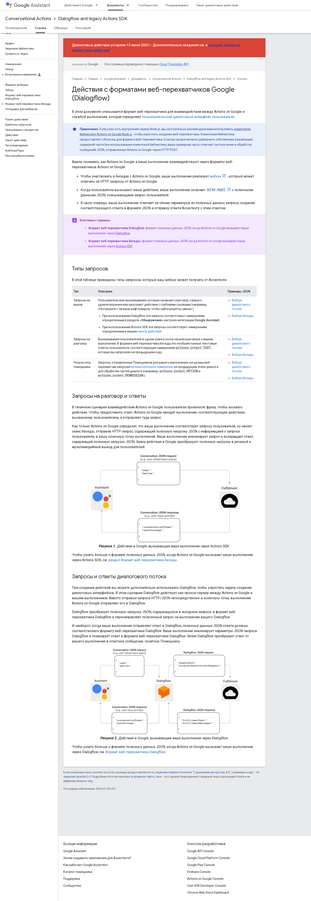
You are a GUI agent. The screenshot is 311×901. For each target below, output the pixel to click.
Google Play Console (201, 865)
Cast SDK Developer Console (206, 885)
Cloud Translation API (174, 64)
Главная (77, 78)
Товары (93, 78)
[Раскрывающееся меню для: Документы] (129, 5)
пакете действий (150, 331)
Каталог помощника (77, 872)
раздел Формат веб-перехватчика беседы (142, 560)
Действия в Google (78, 5)
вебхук (215, 176)
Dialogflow (123, 233)
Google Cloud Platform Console (208, 858)
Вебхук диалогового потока (241, 305)
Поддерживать (177, 5)
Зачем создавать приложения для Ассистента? (97, 858)
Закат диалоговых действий (217, 5)
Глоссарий (83, 28)
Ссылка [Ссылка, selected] (40, 28)
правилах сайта (143, 776)
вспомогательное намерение (152, 367)
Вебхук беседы (242, 316)
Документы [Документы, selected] (115, 5)
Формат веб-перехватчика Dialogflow (135, 752)
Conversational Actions (28, 18)
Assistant (32, 5)
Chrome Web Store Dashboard (208, 892)
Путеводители (16, 28)
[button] (28, 33)
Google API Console (200, 851)
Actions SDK (124, 246)
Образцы (61, 28)
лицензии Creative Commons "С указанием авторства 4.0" (192, 772)
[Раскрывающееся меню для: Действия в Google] (98, 5)
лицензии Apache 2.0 (76, 776)
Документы (139, 78)
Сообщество (148, 5)
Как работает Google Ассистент (85, 865)
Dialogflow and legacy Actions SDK (92, 18)
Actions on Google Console (205, 878)
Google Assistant (115, 78)
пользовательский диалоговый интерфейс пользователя (188, 117)
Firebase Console (199, 872)
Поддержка (71, 878)
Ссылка (242, 78)
